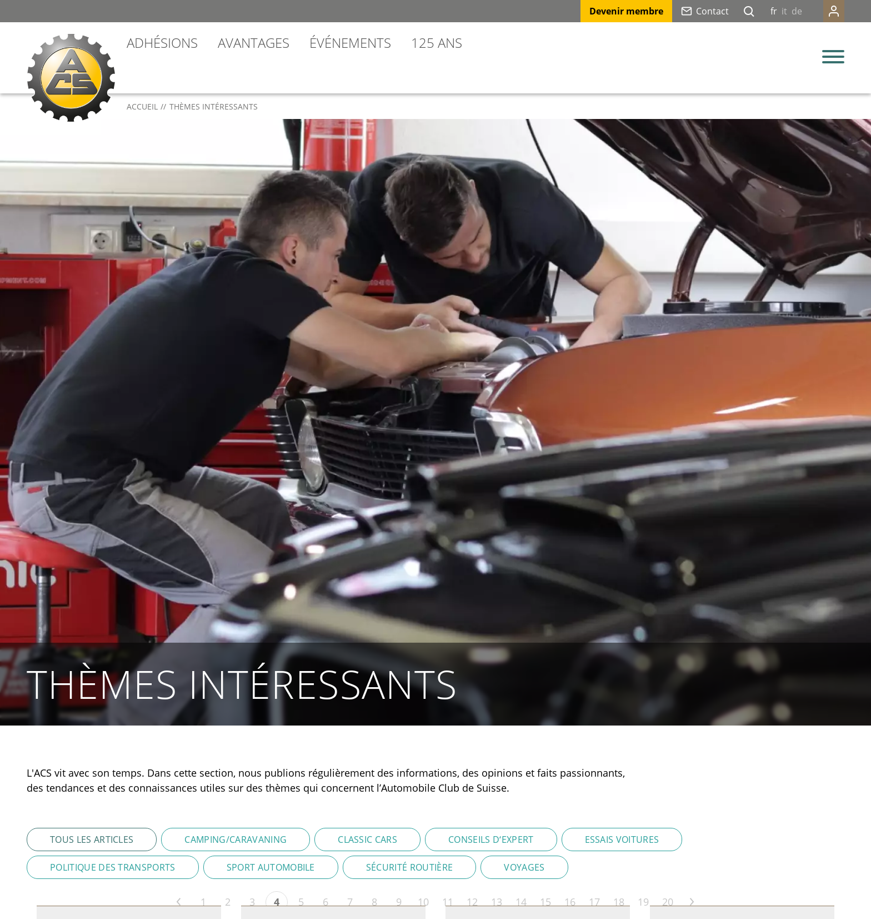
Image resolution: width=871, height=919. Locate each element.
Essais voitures (622, 839)
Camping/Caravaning (235, 839)
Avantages (253, 42)
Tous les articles (91, 839)
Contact (712, 11)
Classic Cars (367, 839)
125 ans (436, 42)
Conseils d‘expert (490, 839)
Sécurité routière (409, 867)
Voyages (524, 867)
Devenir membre (626, 11)
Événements (350, 42)
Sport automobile (271, 867)
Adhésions (162, 42)
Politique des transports (113, 867)
